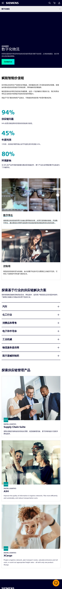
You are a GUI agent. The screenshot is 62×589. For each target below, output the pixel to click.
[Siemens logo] (12, 3)
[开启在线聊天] (56, 582)
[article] (31, 254)
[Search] (50, 3)
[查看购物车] (54, 3)
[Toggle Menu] (3, 3)
